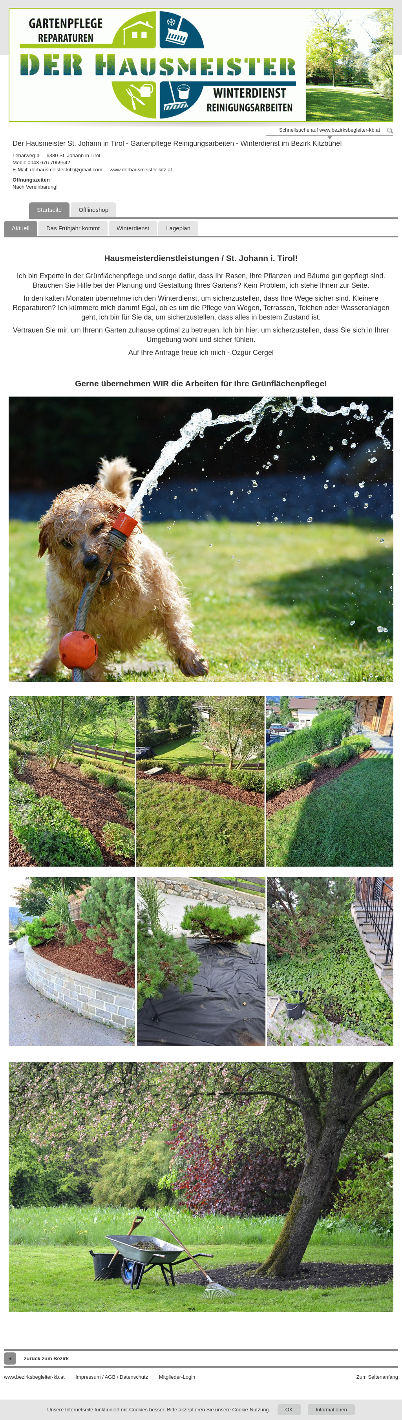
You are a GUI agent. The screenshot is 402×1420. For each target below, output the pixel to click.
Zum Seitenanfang (377, 1377)
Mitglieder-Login (177, 1377)
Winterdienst (133, 228)
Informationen (331, 1410)
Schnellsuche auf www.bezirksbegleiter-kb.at (329, 130)
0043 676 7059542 (48, 162)
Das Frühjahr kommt (73, 228)
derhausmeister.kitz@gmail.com (66, 170)
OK (289, 1410)
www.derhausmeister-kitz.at (141, 170)
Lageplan (178, 228)
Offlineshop (93, 209)
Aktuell (20, 228)
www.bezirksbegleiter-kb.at (34, 1377)
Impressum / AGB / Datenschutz (111, 1377)
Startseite (49, 209)
